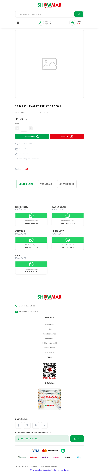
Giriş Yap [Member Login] (48, 21)
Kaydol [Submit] (77, 439)
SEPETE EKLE (30, 136)
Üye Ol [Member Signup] (48, 24)
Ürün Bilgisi (26, 184)
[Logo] (49, 5)
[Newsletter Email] (42, 438)
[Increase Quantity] (31, 128)
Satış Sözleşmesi (49, 334)
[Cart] (76, 23)
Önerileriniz (66, 184)
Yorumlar (46, 184)
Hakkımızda (49, 324)
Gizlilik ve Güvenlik (49, 343)
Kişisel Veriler (49, 348)
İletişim (49, 329)
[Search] (49, 14)
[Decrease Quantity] (17, 128)
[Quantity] (24, 128)
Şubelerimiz (49, 338)
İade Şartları (49, 352)
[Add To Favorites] (49, 144)
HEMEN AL (65, 136)
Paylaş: (21, 169)
